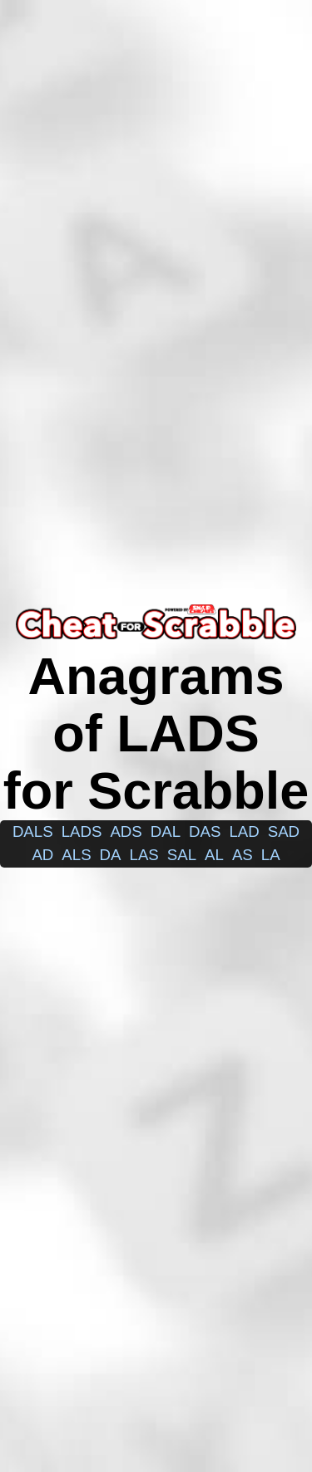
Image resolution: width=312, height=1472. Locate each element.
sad (284, 831)
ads (125, 831)
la (270, 854)
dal (166, 831)
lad (244, 831)
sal (181, 854)
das (204, 831)
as (242, 854)
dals (32, 831)
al (214, 854)
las (144, 854)
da (110, 854)
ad (42, 854)
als (76, 854)
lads (82, 831)
